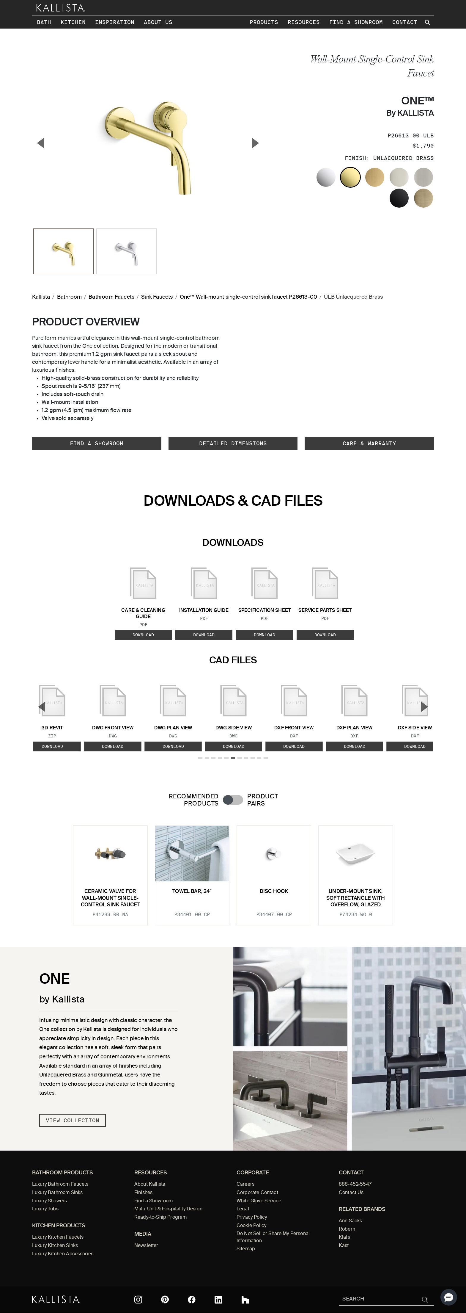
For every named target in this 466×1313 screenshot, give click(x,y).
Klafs (344, 1237)
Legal (243, 1209)
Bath (44, 22)
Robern (347, 1229)
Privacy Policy (252, 1217)
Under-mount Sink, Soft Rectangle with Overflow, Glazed (355, 898)
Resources (304, 22)
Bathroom (69, 297)
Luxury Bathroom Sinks (57, 1192)
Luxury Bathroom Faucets (60, 1184)
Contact (404, 22)
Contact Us (351, 1192)
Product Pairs (262, 800)
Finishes (143, 1192)
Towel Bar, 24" (192, 891)
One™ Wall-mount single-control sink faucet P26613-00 (248, 297)
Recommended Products (194, 800)
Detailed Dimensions (233, 443)
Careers (245, 1184)
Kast (344, 1245)
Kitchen (73, 22)
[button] (448, 1297)
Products (264, 22)
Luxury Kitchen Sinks (55, 1245)
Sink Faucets (157, 297)
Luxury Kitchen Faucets (58, 1237)
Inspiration (114, 22)
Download (143, 634)
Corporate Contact (257, 1192)
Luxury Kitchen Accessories (62, 1254)
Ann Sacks (350, 1221)
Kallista (41, 297)
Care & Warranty (369, 443)
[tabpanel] (233, 871)
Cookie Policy (251, 1225)
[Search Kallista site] (428, 22)
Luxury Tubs (45, 1209)
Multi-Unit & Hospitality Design (168, 1209)
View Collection (72, 1120)
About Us (158, 22)
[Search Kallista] (377, 1299)
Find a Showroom (356, 22)
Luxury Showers (49, 1201)
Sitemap (246, 1249)
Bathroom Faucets (111, 297)
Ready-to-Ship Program (160, 1217)
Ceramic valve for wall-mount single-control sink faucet (110, 898)
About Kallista (149, 1184)
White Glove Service (259, 1201)
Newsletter (146, 1245)
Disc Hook (274, 891)
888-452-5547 (355, 1184)
